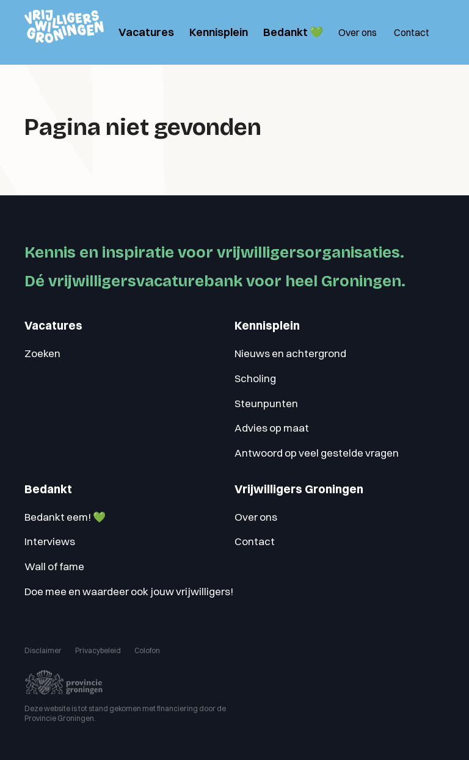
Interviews (49, 541)
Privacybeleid (98, 650)
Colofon (147, 650)
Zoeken (42, 353)
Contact (411, 32)
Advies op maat (271, 427)
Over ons (357, 32)
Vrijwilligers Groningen (298, 489)
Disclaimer (43, 650)
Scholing (255, 378)
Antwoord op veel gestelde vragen (316, 452)
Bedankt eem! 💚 (65, 516)
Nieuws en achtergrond (290, 353)
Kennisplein (218, 32)
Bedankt (48, 489)
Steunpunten (266, 403)
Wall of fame (54, 566)
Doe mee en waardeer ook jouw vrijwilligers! (128, 591)
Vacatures (146, 32)
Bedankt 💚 (293, 32)
